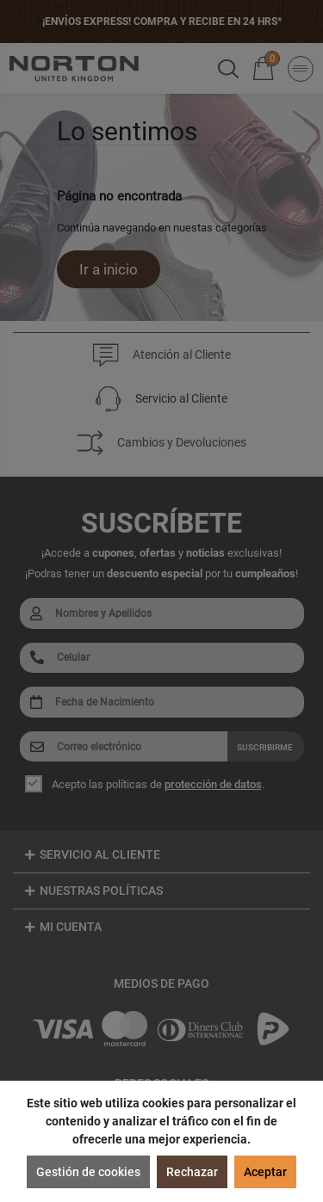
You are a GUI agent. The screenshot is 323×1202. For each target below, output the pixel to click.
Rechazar (192, 1172)
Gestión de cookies (88, 1172)
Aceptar (265, 1172)
